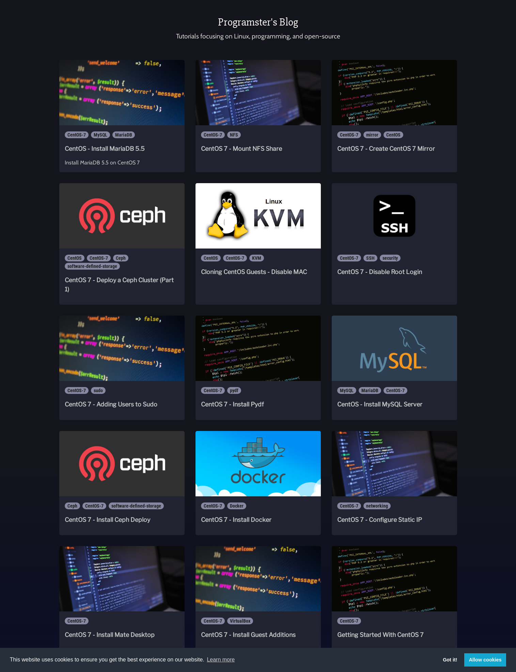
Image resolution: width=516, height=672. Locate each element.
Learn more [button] (221, 659)
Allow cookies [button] (485, 659)
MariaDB (123, 135)
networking (377, 506)
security (390, 258)
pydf (234, 390)
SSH (370, 258)
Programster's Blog (258, 22)
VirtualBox (240, 621)
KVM (256, 258)
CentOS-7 (76, 135)
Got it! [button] (450, 659)
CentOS (393, 135)
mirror (372, 135)
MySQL (100, 135)
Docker (237, 506)
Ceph (121, 258)
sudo (98, 390)
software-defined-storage (92, 266)
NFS (234, 135)
